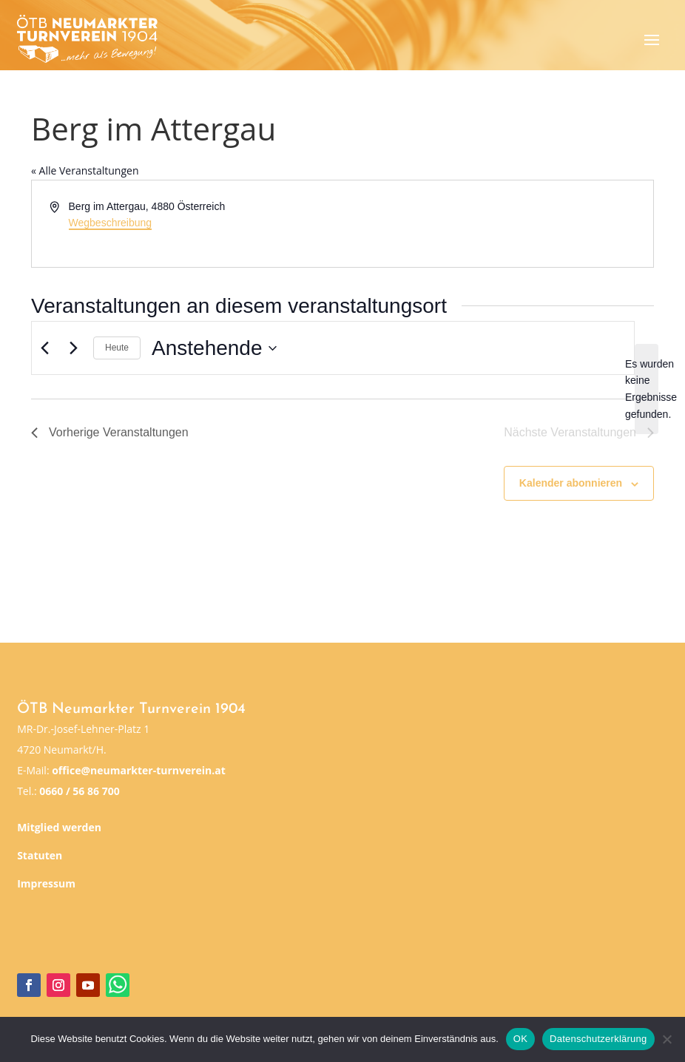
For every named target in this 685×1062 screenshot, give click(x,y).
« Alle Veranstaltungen (84, 170)
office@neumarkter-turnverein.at (139, 770)
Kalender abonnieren (570, 483)
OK (520, 1038)
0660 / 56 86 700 (79, 791)
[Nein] (666, 1039)
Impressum (46, 883)
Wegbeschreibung (110, 223)
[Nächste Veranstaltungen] (73, 348)
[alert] (646, 389)
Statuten (39, 855)
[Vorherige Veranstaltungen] (44, 348)
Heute (117, 347)
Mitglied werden (59, 827)
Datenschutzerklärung (598, 1038)
